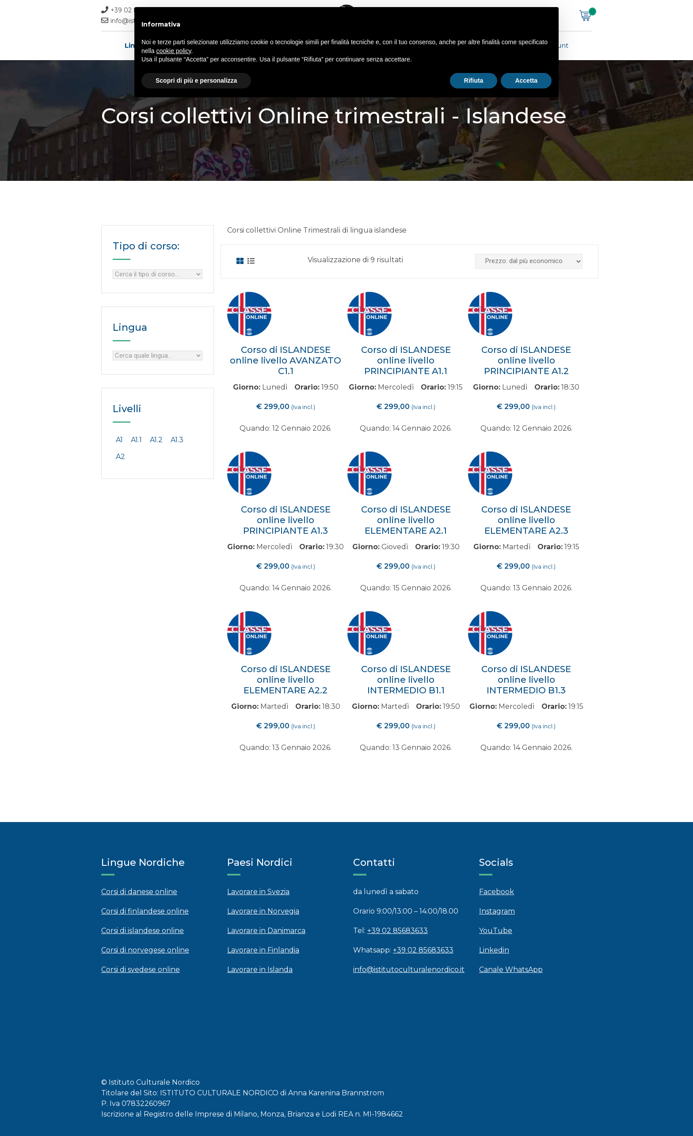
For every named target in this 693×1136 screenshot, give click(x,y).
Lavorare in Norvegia (263, 911)
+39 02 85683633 (397, 930)
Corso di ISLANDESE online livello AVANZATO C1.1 (285, 360)
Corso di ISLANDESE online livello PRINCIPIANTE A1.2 (526, 360)
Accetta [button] (526, 80)
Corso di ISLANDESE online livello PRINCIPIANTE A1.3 (286, 520)
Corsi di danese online (139, 891)
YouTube (495, 930)
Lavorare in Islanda (260, 969)
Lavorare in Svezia (258, 891)
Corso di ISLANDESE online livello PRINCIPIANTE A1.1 (406, 360)
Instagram (497, 911)
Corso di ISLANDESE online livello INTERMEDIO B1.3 (526, 680)
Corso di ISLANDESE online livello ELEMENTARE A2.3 (526, 520)
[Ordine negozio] (529, 261)
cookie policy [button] (173, 50)
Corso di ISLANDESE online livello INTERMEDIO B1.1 (406, 680)
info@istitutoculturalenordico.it (409, 969)
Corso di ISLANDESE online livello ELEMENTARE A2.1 (406, 520)
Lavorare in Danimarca (266, 930)
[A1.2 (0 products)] (156, 440)
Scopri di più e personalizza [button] (196, 80)
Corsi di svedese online (140, 969)
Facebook (496, 891)
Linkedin (494, 950)
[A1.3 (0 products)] (177, 440)
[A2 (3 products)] (120, 456)
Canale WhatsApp (511, 969)
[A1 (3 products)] (119, 440)
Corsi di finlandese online (145, 911)
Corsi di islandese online (142, 930)
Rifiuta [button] (474, 80)
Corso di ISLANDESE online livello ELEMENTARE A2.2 (286, 680)
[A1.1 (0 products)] (136, 440)
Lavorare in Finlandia (263, 950)
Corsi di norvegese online (145, 950)
